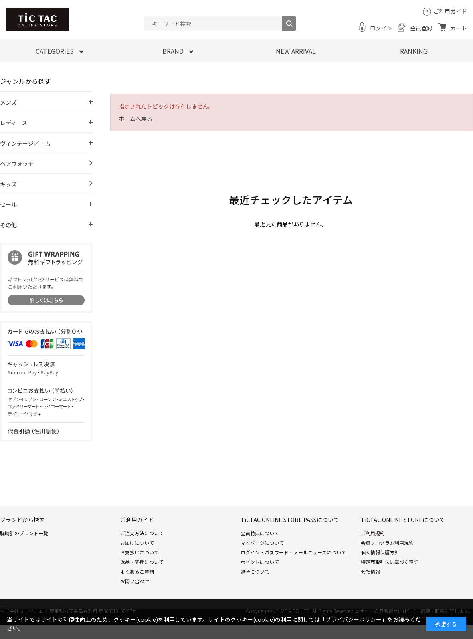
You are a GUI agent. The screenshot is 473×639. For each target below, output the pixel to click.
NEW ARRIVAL (296, 51)
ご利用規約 (373, 533)
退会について (255, 571)
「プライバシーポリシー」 (353, 619)
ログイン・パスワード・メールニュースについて (293, 552)
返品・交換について (142, 561)
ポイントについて (260, 561)
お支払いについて (139, 552)
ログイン (381, 28)
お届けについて (137, 542)
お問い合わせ (134, 581)
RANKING (414, 51)
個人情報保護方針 (380, 552)
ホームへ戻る (135, 119)
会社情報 (370, 571)
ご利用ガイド (450, 11)
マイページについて (262, 542)
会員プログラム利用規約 (387, 542)
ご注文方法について (142, 533)
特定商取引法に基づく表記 (389, 561)
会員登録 (421, 28)
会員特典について (260, 533)
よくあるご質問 (137, 571)
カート (458, 28)
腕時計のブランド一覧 (24, 533)
